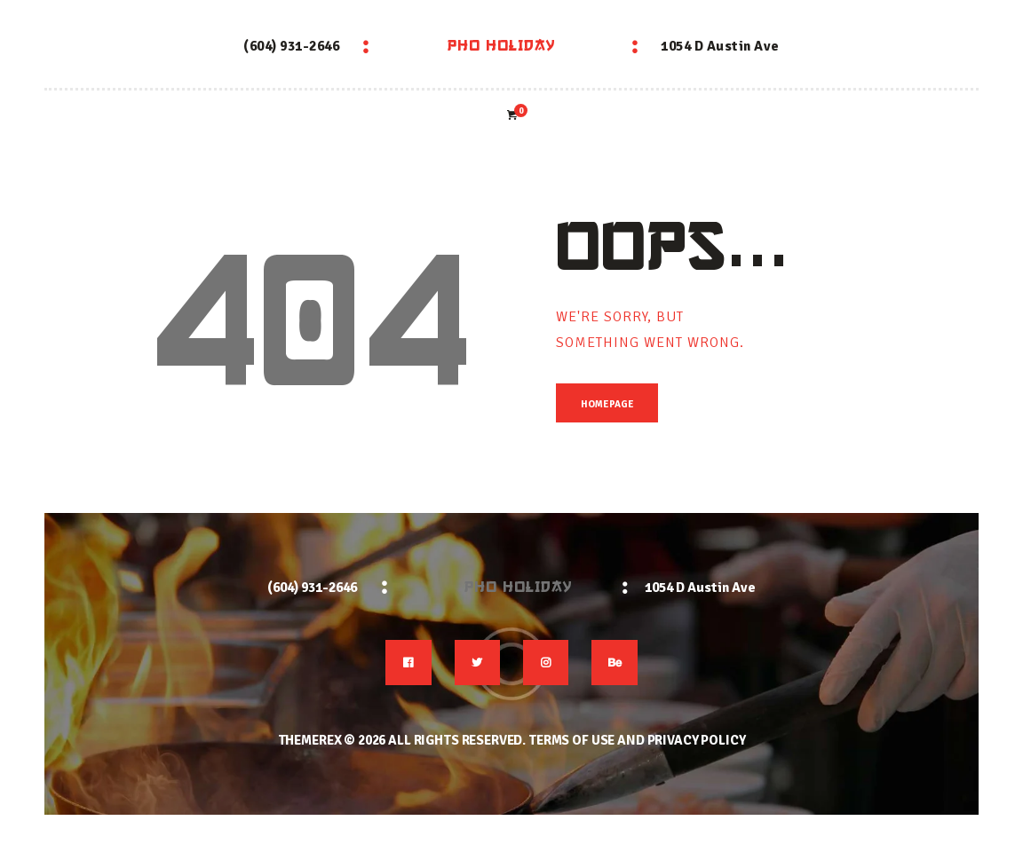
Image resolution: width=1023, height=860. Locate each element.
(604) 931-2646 (291, 46)
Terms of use (571, 741)
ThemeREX (310, 741)
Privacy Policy (696, 741)
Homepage (607, 405)
